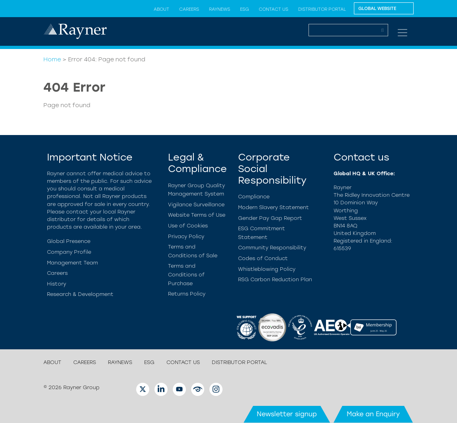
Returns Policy (186, 294)
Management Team (72, 263)
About (161, 9)
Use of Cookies (188, 226)
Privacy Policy (186, 236)
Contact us (273, 9)
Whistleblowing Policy (266, 269)
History (56, 284)
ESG (244, 9)
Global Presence (68, 241)
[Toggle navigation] (402, 33)
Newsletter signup (287, 414)
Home (52, 59)
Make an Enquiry (373, 414)
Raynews (219, 9)
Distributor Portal (322, 9)
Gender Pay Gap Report (270, 218)
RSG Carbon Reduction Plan (275, 279)
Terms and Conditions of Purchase (186, 274)
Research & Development (80, 294)
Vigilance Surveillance (196, 205)
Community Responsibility (272, 248)
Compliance (254, 197)
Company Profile (69, 252)
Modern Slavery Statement (273, 207)
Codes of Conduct (263, 258)
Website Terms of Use (196, 215)
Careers (189, 9)
